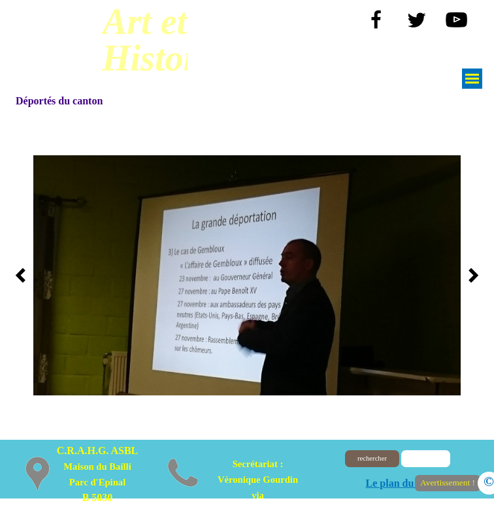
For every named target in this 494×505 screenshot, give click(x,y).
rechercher (372, 458)
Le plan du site (399, 483)
